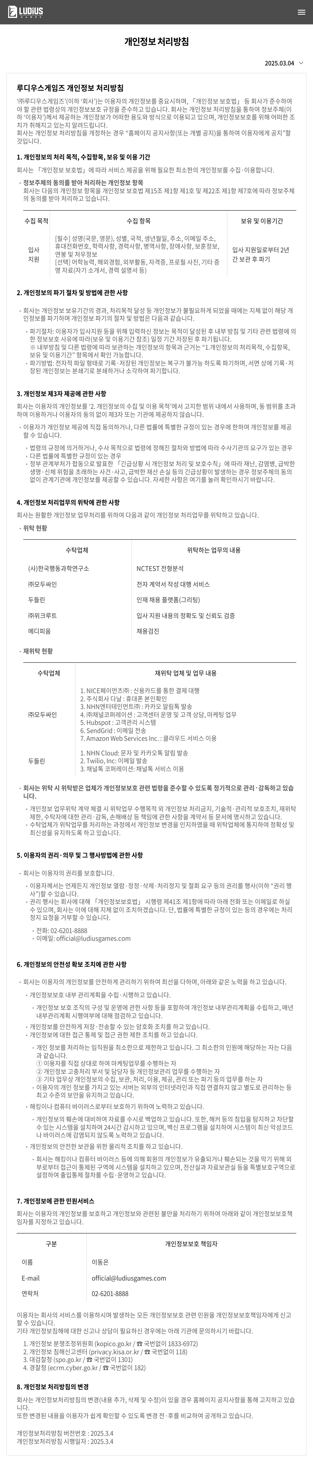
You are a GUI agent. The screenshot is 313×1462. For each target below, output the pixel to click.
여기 (195, 479)
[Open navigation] (301, 12)
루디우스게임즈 (20, 12)
